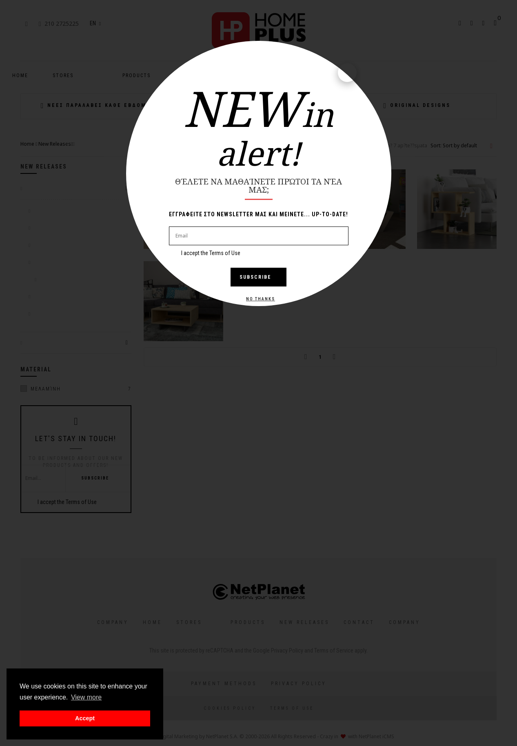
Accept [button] (85, 718)
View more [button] (86, 697)
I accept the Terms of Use (210, 253)
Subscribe (258, 277)
